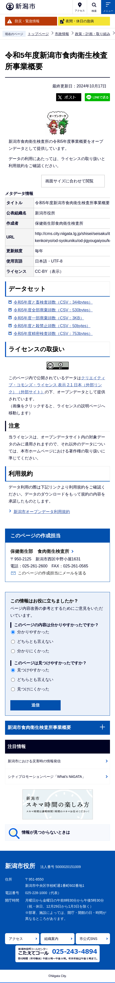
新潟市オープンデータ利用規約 (42, 512)
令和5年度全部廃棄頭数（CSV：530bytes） (53, 310)
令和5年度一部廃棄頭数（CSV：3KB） (49, 318)
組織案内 (51, 939)
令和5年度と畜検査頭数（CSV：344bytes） (53, 302)
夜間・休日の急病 (80, 21)
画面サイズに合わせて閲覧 (69, 181)
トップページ (38, 34)
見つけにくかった (33, 689)
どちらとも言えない (35, 641)
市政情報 (62, 34)
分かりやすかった (33, 632)
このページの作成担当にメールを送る (52, 573)
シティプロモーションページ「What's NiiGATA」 (47, 777)
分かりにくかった (33, 651)
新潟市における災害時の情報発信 (34, 761)
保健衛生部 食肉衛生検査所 (39, 551)
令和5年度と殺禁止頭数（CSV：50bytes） (52, 326)
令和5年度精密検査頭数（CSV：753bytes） (53, 333)
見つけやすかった (33, 670)
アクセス (16, 939)
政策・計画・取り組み (92, 34)
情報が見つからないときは (46, 832)
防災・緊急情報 (27, 21)
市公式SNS (88, 939)
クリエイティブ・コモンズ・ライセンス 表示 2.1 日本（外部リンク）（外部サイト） (57, 385)
